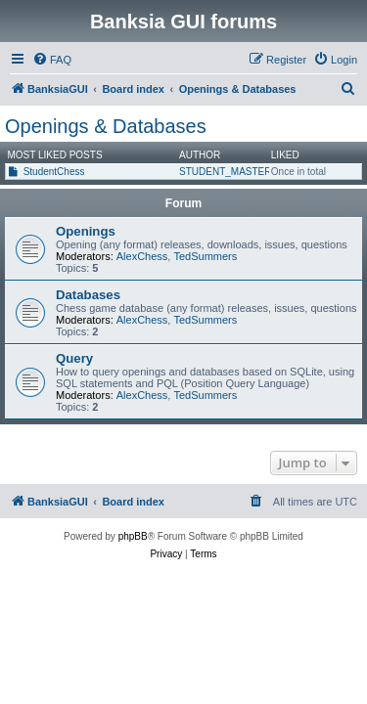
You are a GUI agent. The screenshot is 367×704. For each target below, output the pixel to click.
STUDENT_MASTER (225, 171)
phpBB (133, 536)
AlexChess (142, 256)
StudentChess (54, 171)
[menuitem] (51, 59)
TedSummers (205, 256)
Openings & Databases (105, 126)
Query (74, 358)
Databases (88, 294)
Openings (85, 231)
